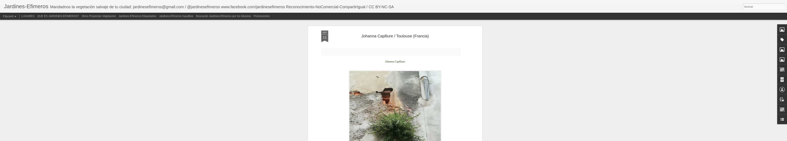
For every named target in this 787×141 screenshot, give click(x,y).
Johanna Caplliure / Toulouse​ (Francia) (395, 35)
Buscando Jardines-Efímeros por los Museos (223, 16)
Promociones (262, 16)
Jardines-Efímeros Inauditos (176, 16)
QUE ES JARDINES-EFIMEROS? (58, 16)
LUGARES (27, 16)
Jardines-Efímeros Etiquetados (137, 16)
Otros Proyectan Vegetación (99, 16)
